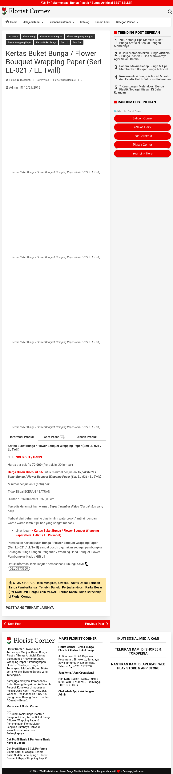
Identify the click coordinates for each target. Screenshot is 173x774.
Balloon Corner (142, 118)
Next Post (14, 623)
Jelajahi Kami (33, 22)
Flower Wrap (29, 36)
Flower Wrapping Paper (19, 42)
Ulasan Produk (87, 436)
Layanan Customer (62, 22)
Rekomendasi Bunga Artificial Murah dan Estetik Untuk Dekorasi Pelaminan (145, 77)
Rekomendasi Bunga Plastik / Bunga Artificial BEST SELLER (86, 2)
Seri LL (64, 42)
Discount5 (13, 36)
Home (11, 21)
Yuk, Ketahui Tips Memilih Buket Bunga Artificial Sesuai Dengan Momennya (138, 43)
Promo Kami (102, 22)
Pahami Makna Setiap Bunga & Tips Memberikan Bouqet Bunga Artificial (143, 67)
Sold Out (77, 42)
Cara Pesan (54, 436)
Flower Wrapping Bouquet (80, 36)
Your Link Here (142, 153)
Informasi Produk (22, 436)
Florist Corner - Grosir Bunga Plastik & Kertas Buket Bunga (74, 770)
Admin (13, 86)
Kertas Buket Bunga (46, 42)
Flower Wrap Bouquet (51, 36)
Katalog (84, 22)
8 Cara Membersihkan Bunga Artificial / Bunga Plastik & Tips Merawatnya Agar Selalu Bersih (142, 56)
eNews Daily (142, 127)
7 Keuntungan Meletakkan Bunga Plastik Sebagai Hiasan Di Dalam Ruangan (139, 89)
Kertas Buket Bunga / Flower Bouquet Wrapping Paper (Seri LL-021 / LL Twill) (54, 61)
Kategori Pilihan (128, 22)
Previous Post (94, 623)
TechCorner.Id (142, 136)
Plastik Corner (142, 144)
